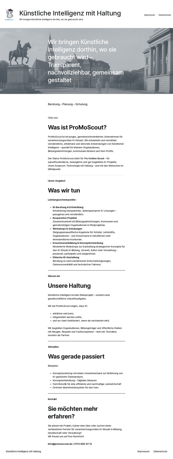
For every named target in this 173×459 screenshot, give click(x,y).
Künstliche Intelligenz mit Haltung (70, 13)
